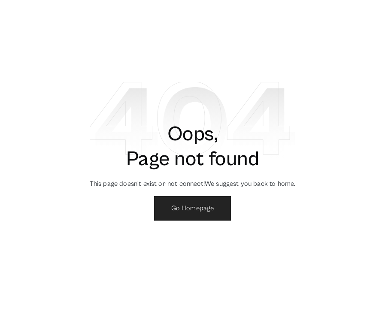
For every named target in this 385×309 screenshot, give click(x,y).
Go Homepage (192, 208)
